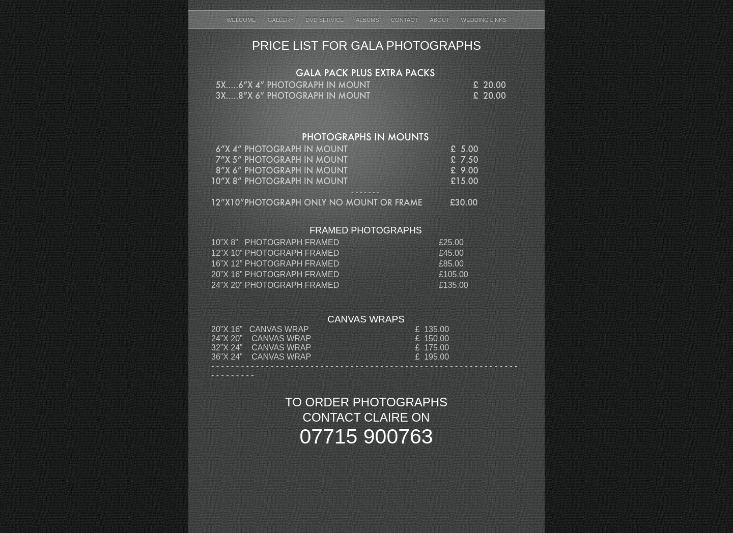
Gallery (281, 20)
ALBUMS (368, 20)
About (440, 20)
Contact (405, 20)
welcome (242, 20)
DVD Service (325, 20)
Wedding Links (484, 20)
